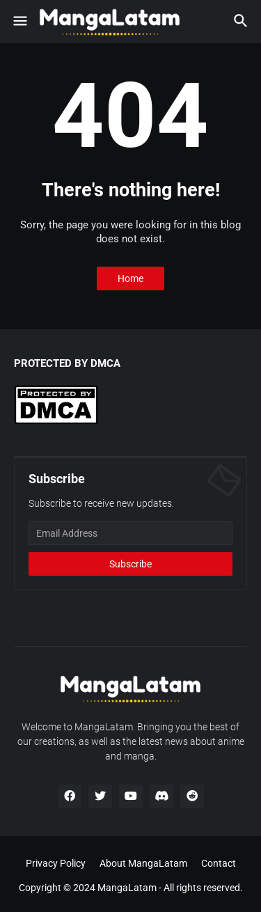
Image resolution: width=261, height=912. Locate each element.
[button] (19, 21)
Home (130, 278)
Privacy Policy (56, 863)
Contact (218, 863)
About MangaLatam (143, 863)
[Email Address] (130, 533)
